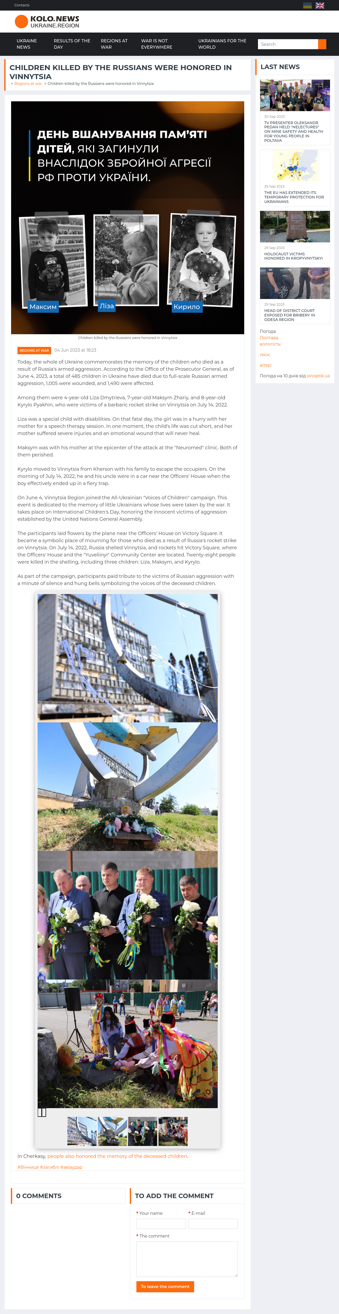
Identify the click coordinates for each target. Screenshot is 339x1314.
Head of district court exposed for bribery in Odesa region (289, 315)
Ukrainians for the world (222, 44)
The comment (153, 1236)
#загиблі (49, 1167)
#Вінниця (28, 1167)
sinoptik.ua (318, 375)
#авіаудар (71, 1167)
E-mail (197, 1213)
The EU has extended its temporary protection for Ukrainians (294, 197)
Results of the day (72, 44)
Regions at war (114, 44)
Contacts (22, 5)
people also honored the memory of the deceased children (117, 1156)
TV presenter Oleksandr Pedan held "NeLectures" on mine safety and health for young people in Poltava (293, 132)
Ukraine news (27, 44)
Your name (149, 1213)
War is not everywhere (156, 44)
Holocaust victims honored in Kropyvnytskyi (293, 256)
